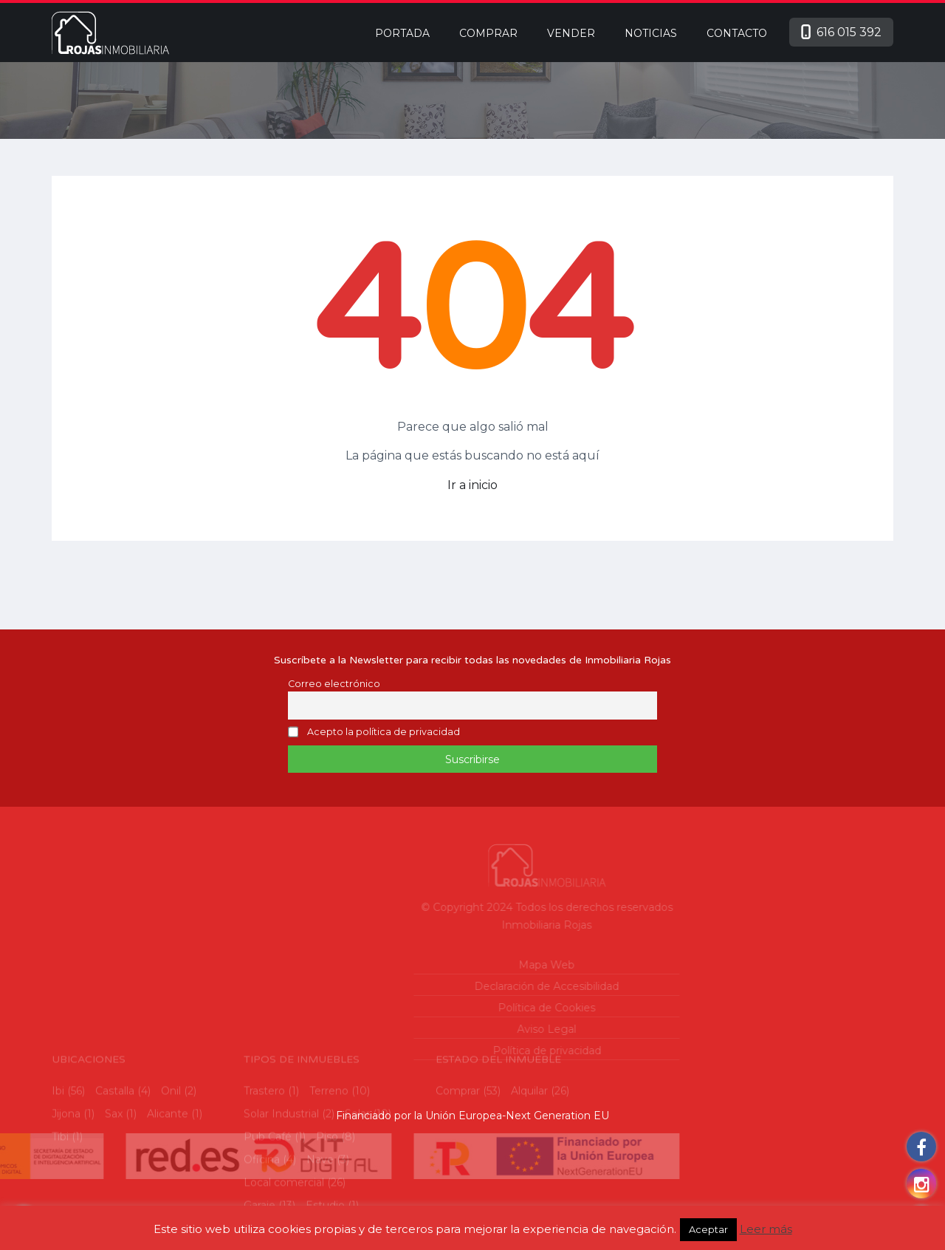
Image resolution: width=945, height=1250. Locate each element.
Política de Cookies (487, 1007)
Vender (571, 33)
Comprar (488, 33)
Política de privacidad (487, 1050)
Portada (402, 33)
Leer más (766, 1229)
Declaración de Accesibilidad (487, 986)
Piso (327, 1191)
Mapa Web (487, 964)
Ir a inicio (472, 485)
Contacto (737, 33)
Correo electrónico (334, 683)
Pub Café (268, 1191)
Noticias (651, 33)
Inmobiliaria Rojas (487, 925)
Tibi (60, 1191)
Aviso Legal (487, 1029)
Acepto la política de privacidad (383, 732)
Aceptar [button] (708, 1229)
